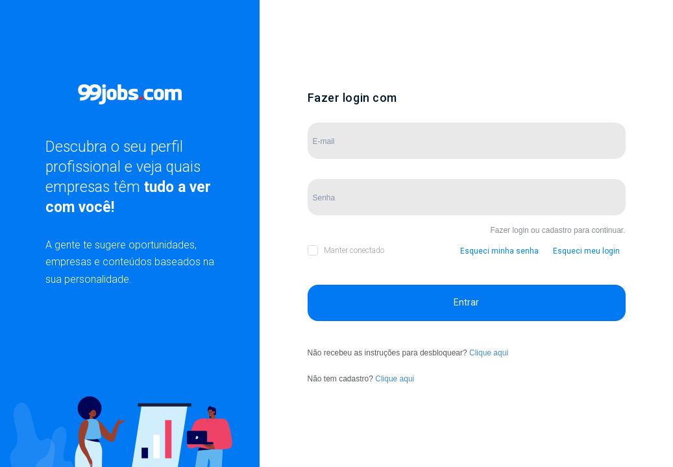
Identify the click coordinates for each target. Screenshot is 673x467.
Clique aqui (488, 352)
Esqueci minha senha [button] (499, 251)
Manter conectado (354, 250)
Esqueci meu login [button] (586, 251)
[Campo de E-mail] (467, 141)
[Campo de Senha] (467, 197)
